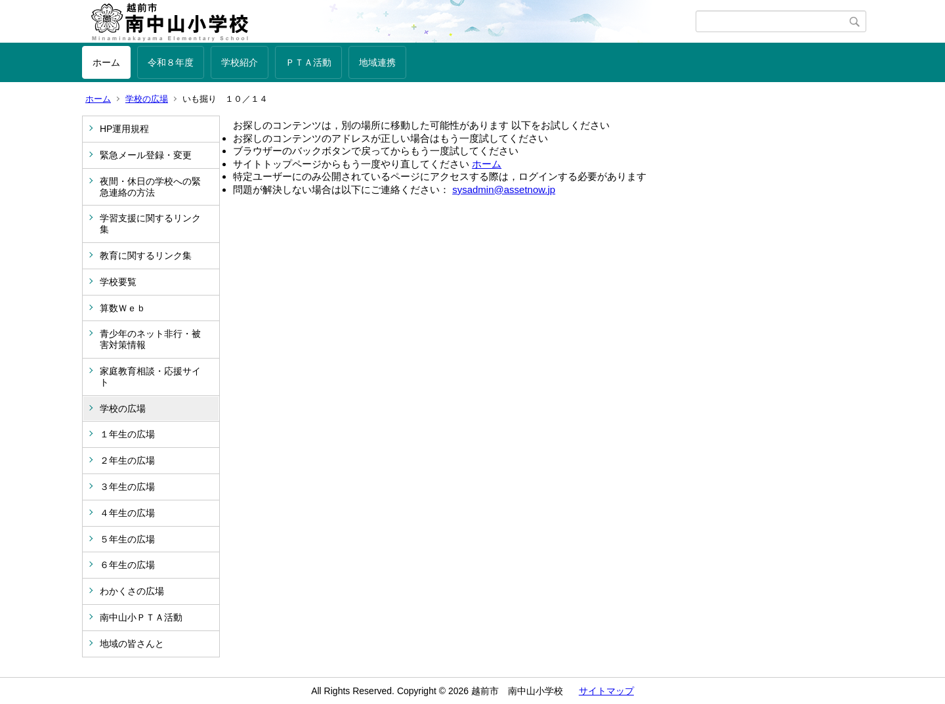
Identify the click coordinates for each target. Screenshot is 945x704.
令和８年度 (171, 62)
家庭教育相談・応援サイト (150, 376)
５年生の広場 (127, 539)
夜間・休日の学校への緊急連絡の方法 (150, 187)
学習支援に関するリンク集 (150, 223)
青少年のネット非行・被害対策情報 (150, 339)
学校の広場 (146, 99)
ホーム (106, 62)
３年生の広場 (127, 486)
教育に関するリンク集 (146, 255)
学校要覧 (118, 281)
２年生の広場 (127, 460)
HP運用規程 (124, 128)
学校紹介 (239, 62)
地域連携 (377, 62)
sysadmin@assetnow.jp (503, 189)
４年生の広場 (127, 513)
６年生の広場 (127, 565)
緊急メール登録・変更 (146, 155)
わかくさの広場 (132, 591)
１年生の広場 (127, 434)
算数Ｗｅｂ (123, 308)
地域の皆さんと (132, 643)
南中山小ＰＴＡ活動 (141, 617)
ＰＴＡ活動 (308, 62)
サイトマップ (606, 691)
